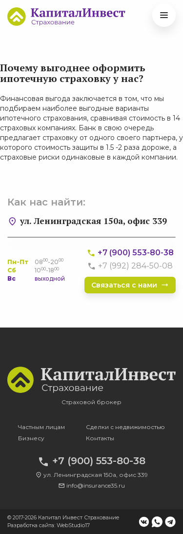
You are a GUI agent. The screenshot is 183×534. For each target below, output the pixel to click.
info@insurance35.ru (91, 485)
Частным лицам (41, 427)
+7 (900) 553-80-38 (130, 252)
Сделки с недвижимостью (125, 427)
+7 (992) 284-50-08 (130, 265)
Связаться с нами (130, 285)
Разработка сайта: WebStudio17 (48, 525)
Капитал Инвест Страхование (79, 517)
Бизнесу (31, 438)
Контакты (100, 438)
